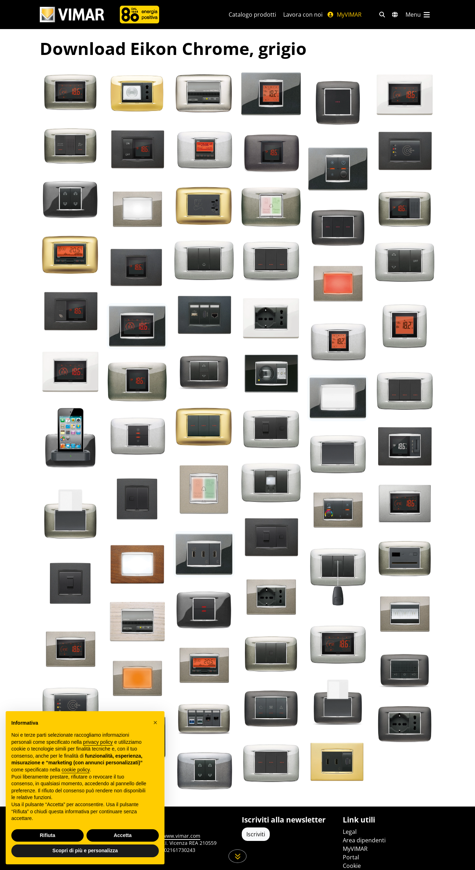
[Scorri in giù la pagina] (238, 856)
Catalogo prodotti (252, 14)
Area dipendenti (364, 840)
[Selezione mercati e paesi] (394, 14)
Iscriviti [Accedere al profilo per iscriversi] (255, 834)
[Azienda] (139, 14)
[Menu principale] (418, 14)
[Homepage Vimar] (72, 14)
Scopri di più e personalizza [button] (85, 850)
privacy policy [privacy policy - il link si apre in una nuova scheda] (98, 742)
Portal (351, 857)
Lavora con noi (303, 14)
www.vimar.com (181, 835)
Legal (350, 832)
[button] (155, 722)
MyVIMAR (344, 14)
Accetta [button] (123, 835)
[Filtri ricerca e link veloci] (382, 14)
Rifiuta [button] (47, 835)
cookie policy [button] (76, 770)
